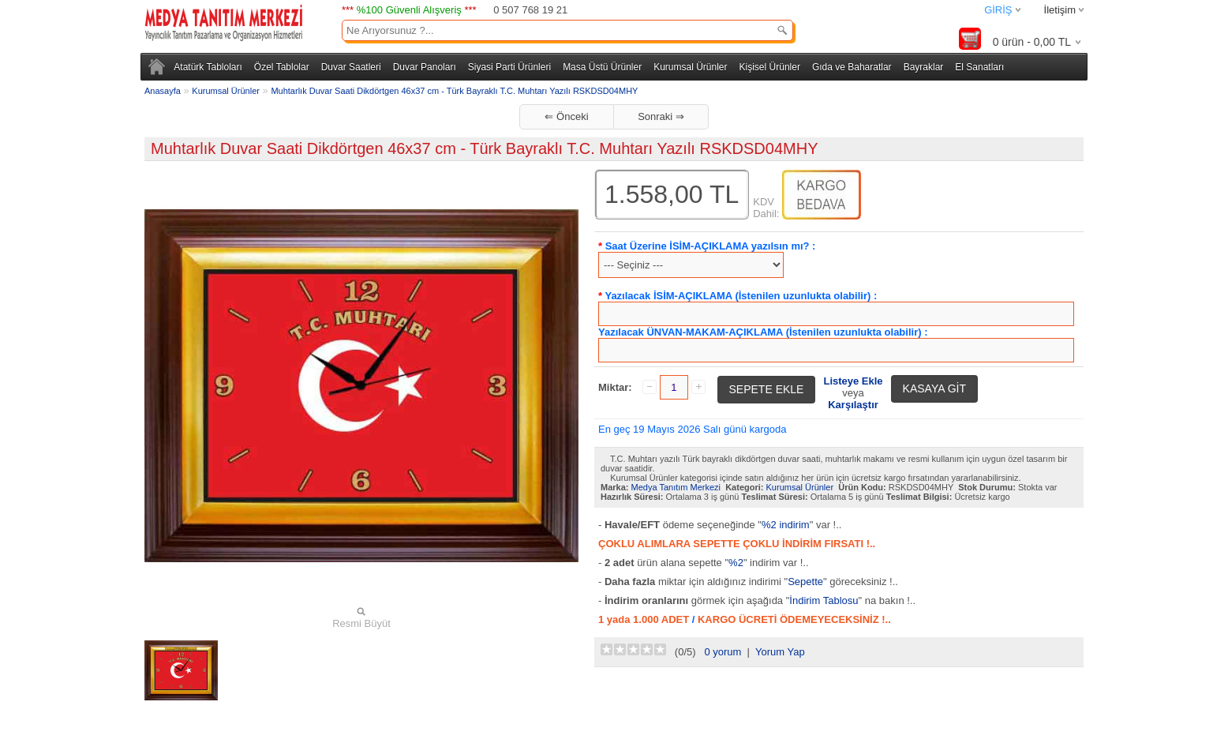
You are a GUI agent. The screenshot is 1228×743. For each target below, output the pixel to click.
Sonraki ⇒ (661, 116)
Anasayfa (162, 91)
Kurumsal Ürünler (690, 67)
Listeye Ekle (852, 381)
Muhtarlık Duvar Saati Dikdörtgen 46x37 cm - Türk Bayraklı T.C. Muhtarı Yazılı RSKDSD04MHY (454, 91)
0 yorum (722, 652)
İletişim (1060, 10)
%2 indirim (786, 525)
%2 (735, 563)
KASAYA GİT (934, 388)
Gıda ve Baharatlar (852, 67)
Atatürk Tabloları (208, 67)
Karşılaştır (853, 405)
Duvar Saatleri (351, 67)
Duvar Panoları (424, 67)
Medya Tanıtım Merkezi (676, 487)
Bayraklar (924, 67)
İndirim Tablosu (823, 600)
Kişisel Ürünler (769, 67)
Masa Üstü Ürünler (602, 67)
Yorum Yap (780, 652)
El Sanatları (979, 67)
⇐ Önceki (566, 116)
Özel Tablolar (281, 67)
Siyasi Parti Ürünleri (509, 67)
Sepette (805, 581)
